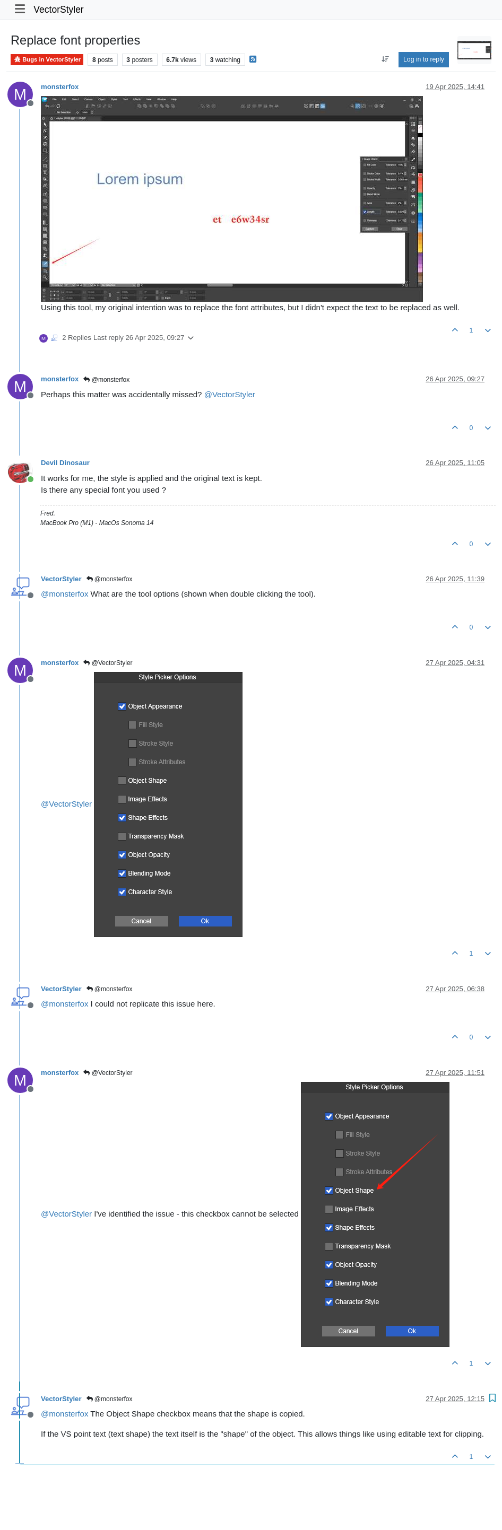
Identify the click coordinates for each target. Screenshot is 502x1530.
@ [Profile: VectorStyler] (229, 394)
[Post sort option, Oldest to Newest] (385, 59)
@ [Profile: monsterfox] (64, 593)
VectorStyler (58, 9)
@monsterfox (106, 379)
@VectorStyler (107, 663)
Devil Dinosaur (65, 463)
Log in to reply (423, 59)
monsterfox (60, 87)
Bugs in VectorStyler (47, 59)
